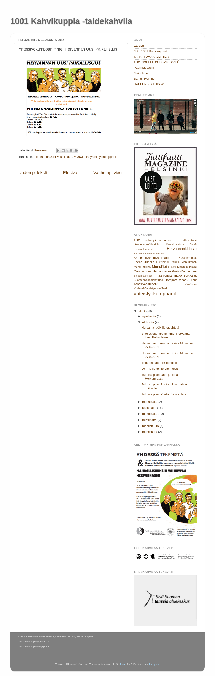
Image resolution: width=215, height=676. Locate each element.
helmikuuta (150, 432)
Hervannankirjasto (182, 249)
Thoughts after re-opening (159, 362)
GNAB (193, 244)
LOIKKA (175, 262)
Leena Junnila (144, 262)
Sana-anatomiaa (143, 275)
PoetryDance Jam (184, 271)
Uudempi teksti (32, 172)
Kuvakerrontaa (188, 257)
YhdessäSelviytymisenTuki (150, 288)
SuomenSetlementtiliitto (148, 280)
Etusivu (70, 172)
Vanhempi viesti (108, 172)
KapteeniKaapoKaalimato (151, 257)
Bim (122, 664)
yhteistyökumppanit (103, 157)
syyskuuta (149, 316)
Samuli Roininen (145, 78)
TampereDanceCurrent (181, 280)
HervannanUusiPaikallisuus (53, 157)
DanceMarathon (175, 244)
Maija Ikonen (142, 73)
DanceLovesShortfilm (147, 244)
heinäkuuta (150, 402)
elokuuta (148, 322)
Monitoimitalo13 (187, 267)
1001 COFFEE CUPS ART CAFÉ (156, 62)
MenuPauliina (142, 267)
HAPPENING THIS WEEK (152, 84)
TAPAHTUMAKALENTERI (151, 56)
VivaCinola (81, 157)
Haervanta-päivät (143, 249)
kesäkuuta (149, 407)
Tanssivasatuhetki (146, 284)
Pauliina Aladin (144, 67)
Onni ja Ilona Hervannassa (152, 271)
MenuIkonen (189, 262)
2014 (142, 311)
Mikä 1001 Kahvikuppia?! (151, 51)
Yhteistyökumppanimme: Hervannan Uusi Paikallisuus (166, 335)
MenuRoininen (164, 266)
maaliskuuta (151, 426)
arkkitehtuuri (189, 240)
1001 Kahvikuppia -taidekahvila (71, 21)
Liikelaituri (162, 262)
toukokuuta (150, 413)
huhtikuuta (149, 420)
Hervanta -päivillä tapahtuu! (160, 327)
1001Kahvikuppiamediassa (152, 240)
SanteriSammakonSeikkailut (177, 275)
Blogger (154, 664)
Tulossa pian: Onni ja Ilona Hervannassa (160, 376)
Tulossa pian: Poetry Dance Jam (164, 394)
